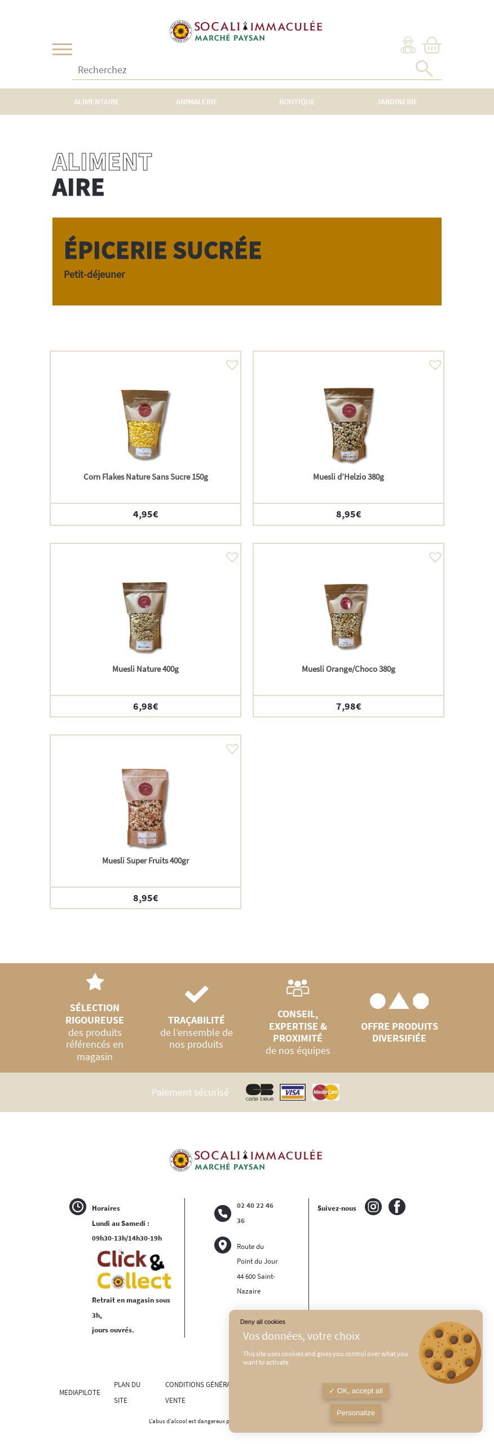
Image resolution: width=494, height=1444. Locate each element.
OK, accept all (356, 1391)
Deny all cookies (262, 1321)
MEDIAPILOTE (79, 1392)
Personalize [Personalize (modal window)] (356, 1412)
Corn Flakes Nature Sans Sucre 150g (145, 476)
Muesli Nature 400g (145, 668)
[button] (229, 362)
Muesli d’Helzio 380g (348, 476)
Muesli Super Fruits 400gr (145, 860)
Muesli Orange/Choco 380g (348, 668)
